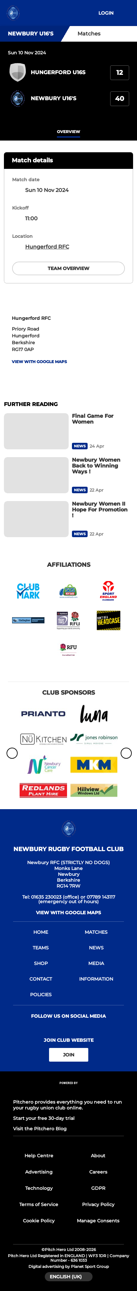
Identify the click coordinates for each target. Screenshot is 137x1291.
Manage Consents (98, 1221)
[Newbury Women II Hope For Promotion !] (36, 519)
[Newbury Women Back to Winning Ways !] (36, 475)
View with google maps (39, 361)
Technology (39, 1188)
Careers (98, 1172)
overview (68, 131)
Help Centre (39, 1156)
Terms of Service (38, 1204)
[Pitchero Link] (68, 1092)
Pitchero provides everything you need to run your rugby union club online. (67, 1105)
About (98, 1156)
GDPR (98, 1188)
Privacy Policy (98, 1204)
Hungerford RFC (47, 247)
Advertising (39, 1172)
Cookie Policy (39, 1221)
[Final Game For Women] (36, 431)
